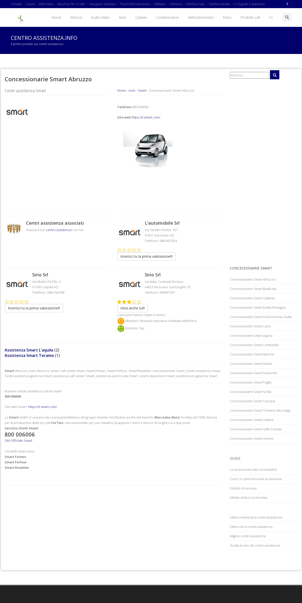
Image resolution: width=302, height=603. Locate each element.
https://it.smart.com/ (145, 117)
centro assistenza (59, 230)
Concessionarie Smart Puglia (250, 382)
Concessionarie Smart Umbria (251, 420)
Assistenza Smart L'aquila (29, 350)
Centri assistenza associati (55, 223)
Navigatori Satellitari (103, 4)
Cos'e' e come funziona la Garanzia (256, 479)
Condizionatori (167, 17)
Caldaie (141, 17)
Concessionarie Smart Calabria (252, 298)
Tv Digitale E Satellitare (249, 4)
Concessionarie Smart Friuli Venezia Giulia (261, 317)
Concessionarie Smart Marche (252, 354)
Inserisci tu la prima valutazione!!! (146, 256)
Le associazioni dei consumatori (253, 469)
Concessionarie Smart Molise (251, 363)
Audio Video (100, 17)
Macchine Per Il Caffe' (71, 4)
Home (56, 17)
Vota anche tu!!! (132, 308)
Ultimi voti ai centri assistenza (251, 526)
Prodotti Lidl (250, 17)
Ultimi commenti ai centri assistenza (256, 517)
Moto (227, 17)
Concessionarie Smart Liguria (251, 335)
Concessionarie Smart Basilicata (253, 288)
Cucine (30, 4)
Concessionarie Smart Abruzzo (252, 279)
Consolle (16, 4)
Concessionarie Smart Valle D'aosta (256, 429)
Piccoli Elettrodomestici (135, 4)
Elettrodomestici (201, 17)
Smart (142, 90)
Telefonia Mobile (219, 4)
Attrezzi (76, 17)
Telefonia (176, 4)
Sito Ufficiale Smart (18, 440)
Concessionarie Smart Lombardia (254, 345)
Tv (271, 17)
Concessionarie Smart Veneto (252, 438)
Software (160, 4)
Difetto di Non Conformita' (249, 497)
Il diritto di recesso (243, 488)
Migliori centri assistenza (248, 536)
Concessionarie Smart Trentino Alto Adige (260, 410)
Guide (235, 458)
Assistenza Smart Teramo (29, 355)
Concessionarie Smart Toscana (252, 401)
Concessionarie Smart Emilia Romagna (258, 307)
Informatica (46, 4)
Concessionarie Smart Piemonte (253, 373)
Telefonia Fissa (195, 4)
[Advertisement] (57, 163)
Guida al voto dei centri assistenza (255, 545)
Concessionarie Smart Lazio (250, 326)
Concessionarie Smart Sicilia (250, 391)
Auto (123, 17)
